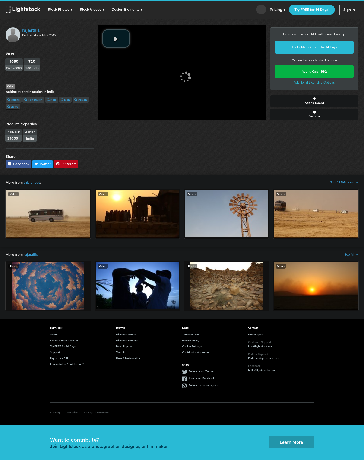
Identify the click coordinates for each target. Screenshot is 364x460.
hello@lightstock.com (261, 370)
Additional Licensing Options (314, 82)
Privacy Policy (190, 340)
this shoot (32, 182)
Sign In (349, 9)
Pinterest (66, 164)
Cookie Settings (192, 346)
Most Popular (124, 346)
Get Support (255, 334)
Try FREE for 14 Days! (311, 9)
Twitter (42, 164)
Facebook (18, 164)
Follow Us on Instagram (203, 385)
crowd (12, 107)
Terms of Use (190, 334)
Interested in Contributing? (67, 364)
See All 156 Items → (344, 182)
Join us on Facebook (202, 378)
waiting (13, 100)
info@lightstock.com (260, 346)
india (51, 100)
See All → (351, 254)
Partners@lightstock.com (263, 358)
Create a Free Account (64, 340)
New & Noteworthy (128, 358)
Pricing (277, 10)
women (80, 100)
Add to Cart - (314, 71)
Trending (121, 352)
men (65, 100)
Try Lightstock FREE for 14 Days (314, 47)
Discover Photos (126, 334)
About (54, 334)
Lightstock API (59, 358)
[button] (60, 9)
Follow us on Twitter (201, 371)
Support (55, 352)
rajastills (31, 30)
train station (33, 100)
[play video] (116, 38)
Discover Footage (127, 340)
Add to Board (314, 101)
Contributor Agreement (196, 352)
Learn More (291, 442)
